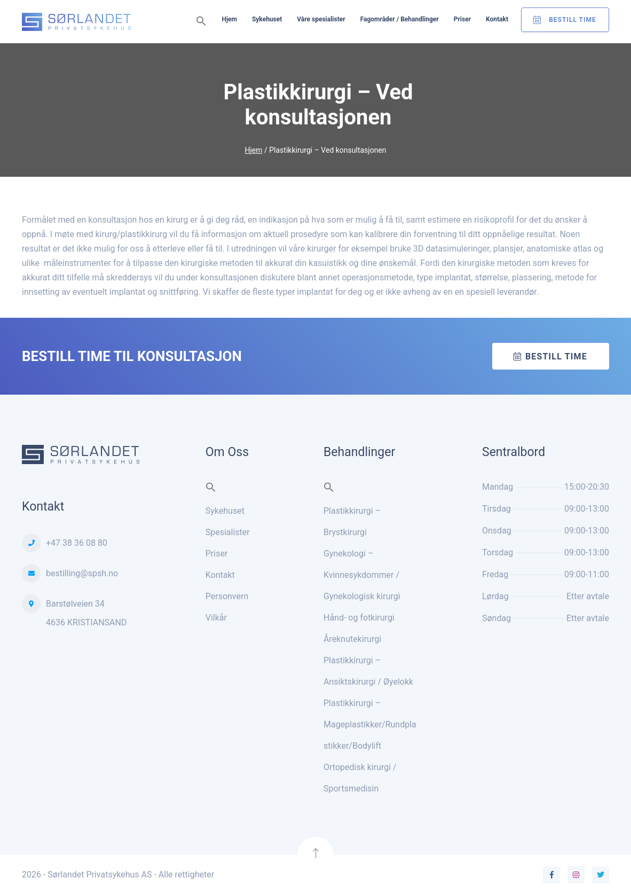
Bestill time (556, 356)
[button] (201, 21)
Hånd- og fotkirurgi (359, 618)
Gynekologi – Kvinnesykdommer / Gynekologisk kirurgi (362, 574)
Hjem (229, 19)
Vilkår (216, 618)
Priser (462, 19)
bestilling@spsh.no (82, 573)
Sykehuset (267, 19)
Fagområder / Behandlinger (399, 19)
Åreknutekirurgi (352, 639)
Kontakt (497, 19)
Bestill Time (572, 19)
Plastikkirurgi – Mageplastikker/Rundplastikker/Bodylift (370, 724)
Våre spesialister (321, 19)
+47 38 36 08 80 (76, 543)
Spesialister (228, 532)
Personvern (227, 596)
